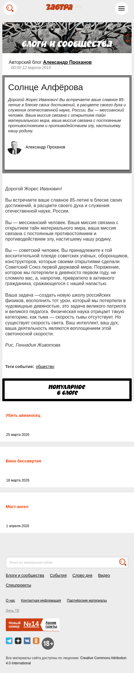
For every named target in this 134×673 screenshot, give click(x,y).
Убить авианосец (23, 415)
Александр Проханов (67, 62)
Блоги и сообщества (25, 575)
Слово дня (83, 575)
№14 (31, 624)
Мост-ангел (17, 506)
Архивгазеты (51, 625)
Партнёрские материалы (87, 600)
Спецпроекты (18, 585)
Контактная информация (41, 600)
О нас (10, 600)
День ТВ (12, 611)
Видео (104, 575)
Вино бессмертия (23, 461)
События (58, 575)
